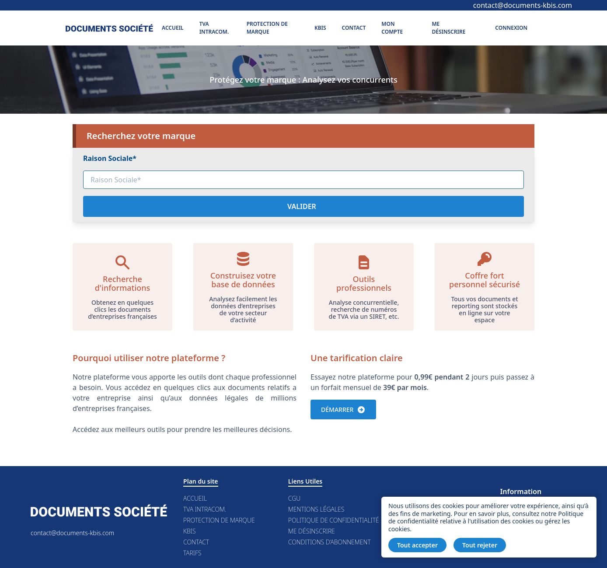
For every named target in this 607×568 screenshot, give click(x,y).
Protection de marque (267, 27)
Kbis (320, 27)
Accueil (173, 27)
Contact (354, 27)
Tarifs (192, 553)
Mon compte (392, 27)
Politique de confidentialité (333, 520)
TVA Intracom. (214, 27)
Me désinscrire (448, 27)
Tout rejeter (479, 545)
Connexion (511, 27)
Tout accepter (417, 545)
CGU (294, 498)
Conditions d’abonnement (329, 542)
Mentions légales (316, 509)
